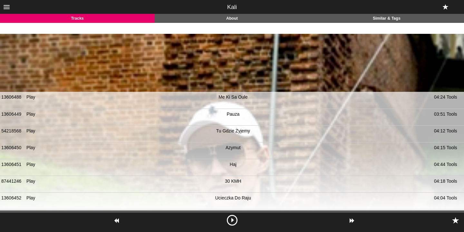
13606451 (11, 164)
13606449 (11, 114)
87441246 (11, 181)
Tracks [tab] (77, 18)
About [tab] (232, 18)
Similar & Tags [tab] (387, 18)
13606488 (11, 97)
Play (30, 97)
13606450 (11, 147)
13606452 (11, 197)
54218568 (11, 130)
